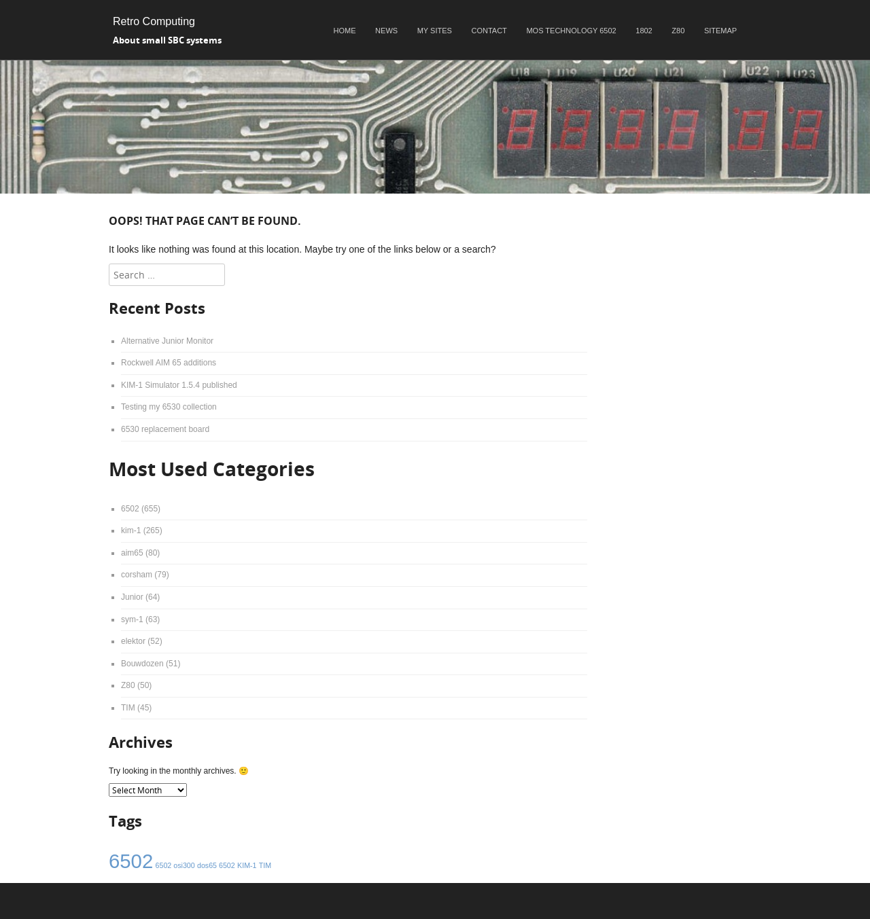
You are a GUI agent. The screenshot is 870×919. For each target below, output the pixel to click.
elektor (133, 641)
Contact (488, 30)
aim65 (132, 553)
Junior (132, 597)
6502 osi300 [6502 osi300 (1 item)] (175, 865)
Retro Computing (154, 21)
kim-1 (131, 530)
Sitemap (720, 30)
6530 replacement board (165, 429)
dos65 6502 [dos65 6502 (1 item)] (216, 865)
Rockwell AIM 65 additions (168, 362)
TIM (128, 708)
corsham (136, 574)
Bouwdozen (142, 663)
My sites (434, 30)
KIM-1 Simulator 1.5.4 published (179, 385)
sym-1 (132, 619)
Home (345, 30)
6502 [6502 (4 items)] (131, 861)
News (386, 30)
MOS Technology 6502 (571, 30)
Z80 (678, 30)
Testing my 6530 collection (169, 407)
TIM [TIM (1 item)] (265, 865)
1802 (644, 30)
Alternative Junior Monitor (167, 341)
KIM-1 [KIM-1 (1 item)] (246, 865)
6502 (130, 508)
